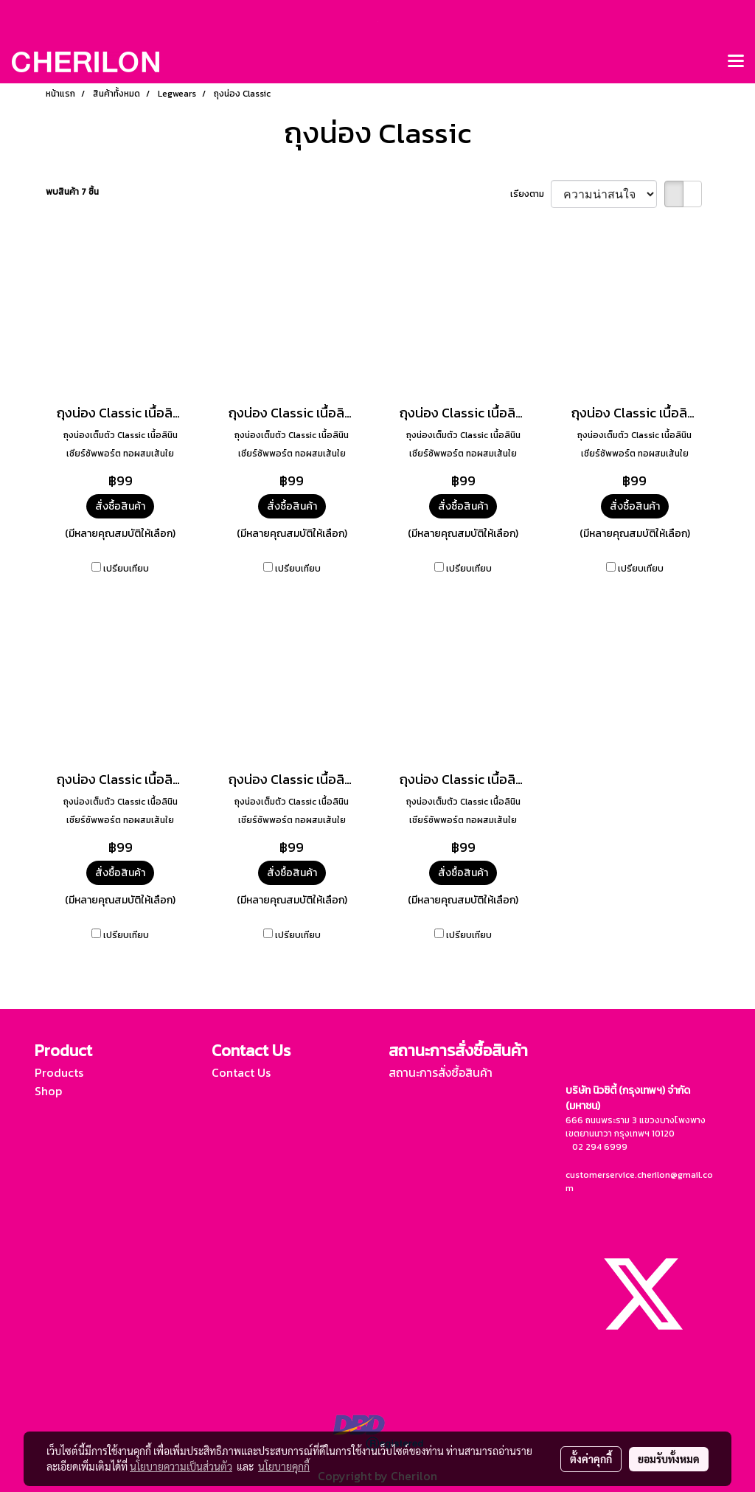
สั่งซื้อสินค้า (120, 506)
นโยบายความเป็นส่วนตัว (181, 1466)
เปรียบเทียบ (126, 568)
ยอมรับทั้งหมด (669, 1458)
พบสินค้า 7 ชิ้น (72, 191)
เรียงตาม (530, 194)
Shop (48, 1091)
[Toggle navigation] (736, 62)
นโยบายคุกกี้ (284, 1466)
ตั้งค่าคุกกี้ (591, 1458)
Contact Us (241, 1072)
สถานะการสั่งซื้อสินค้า (441, 1072)
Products (59, 1072)
